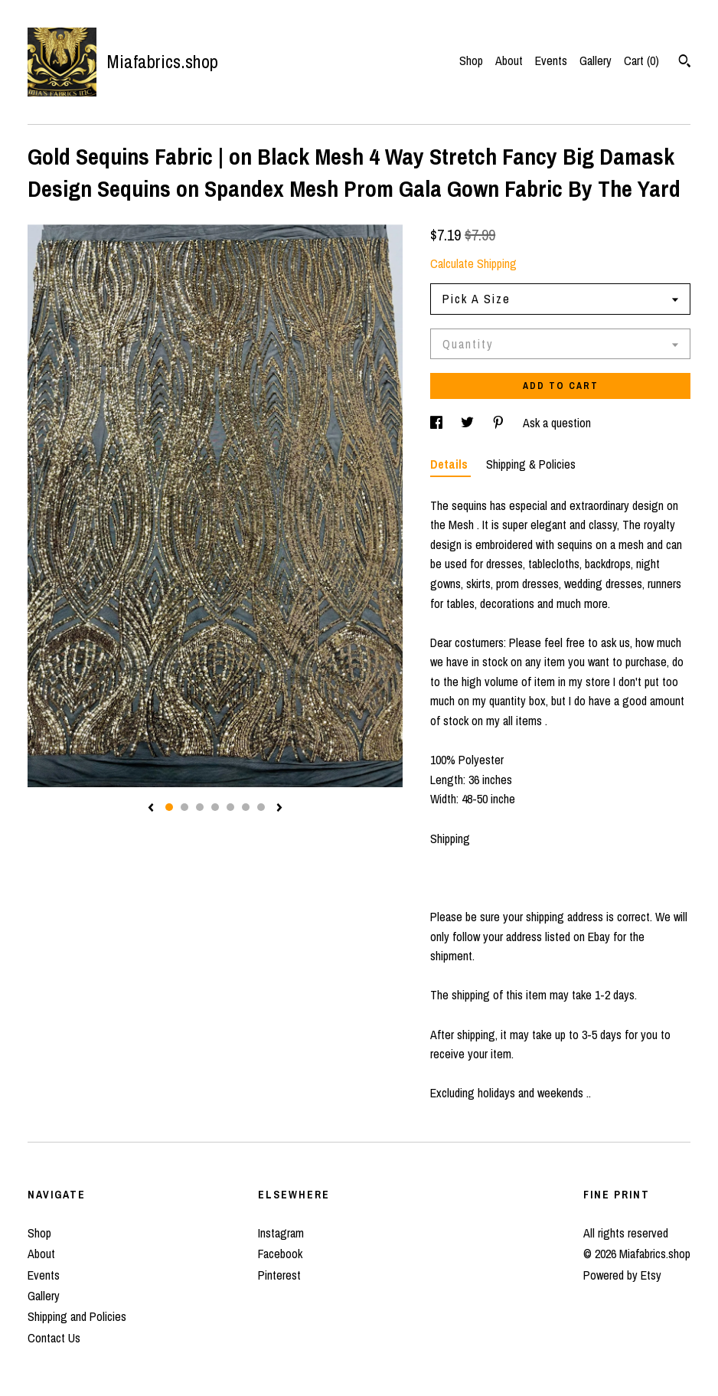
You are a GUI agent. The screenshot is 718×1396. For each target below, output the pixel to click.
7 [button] (261, 807)
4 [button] (215, 807)
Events (551, 60)
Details (450, 464)
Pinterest (279, 1275)
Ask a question (557, 422)
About (509, 60)
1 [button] (169, 807)
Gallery (595, 60)
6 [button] (246, 807)
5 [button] (230, 807)
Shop (471, 60)
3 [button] (200, 807)
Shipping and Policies (77, 1316)
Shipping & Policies (531, 464)
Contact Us (54, 1337)
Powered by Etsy (622, 1275)
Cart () (641, 60)
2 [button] (184, 807)
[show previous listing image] (151, 808)
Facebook (280, 1253)
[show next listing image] (279, 808)
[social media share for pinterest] (499, 422)
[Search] (684, 62)
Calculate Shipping (473, 263)
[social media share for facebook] (437, 422)
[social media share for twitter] (469, 422)
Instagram (281, 1232)
